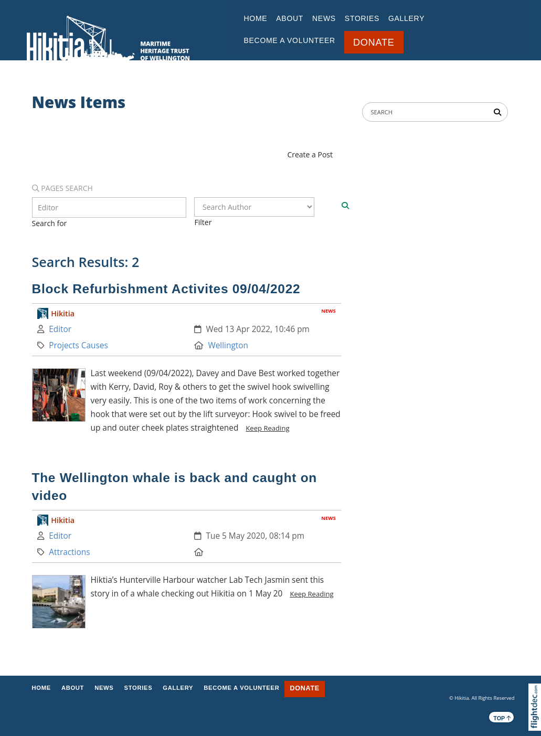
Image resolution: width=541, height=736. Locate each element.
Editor (60, 329)
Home (256, 18)
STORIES (362, 18)
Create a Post (310, 154)
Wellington (228, 345)
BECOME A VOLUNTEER (289, 40)
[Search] (345, 205)
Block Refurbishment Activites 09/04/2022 (166, 289)
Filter (202, 222)
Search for (49, 223)
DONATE (374, 42)
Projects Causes (78, 345)
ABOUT (289, 18)
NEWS (324, 18)
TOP (502, 717)
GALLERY (406, 18)
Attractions (69, 552)
